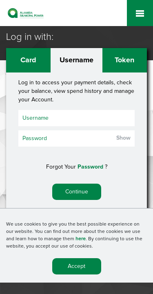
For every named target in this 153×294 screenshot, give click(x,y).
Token (124, 60)
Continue (76, 192)
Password (90, 167)
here (80, 239)
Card (28, 60)
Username (76, 60)
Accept (76, 267)
